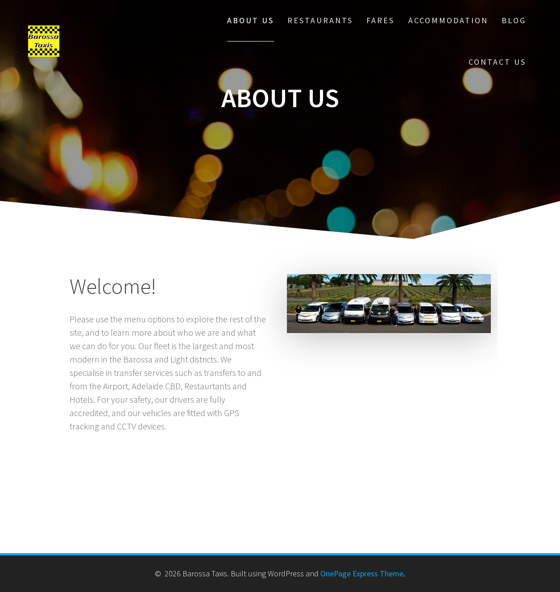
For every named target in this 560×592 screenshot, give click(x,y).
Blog (514, 20)
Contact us (497, 62)
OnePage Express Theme (361, 573)
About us (250, 20)
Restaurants (320, 20)
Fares (380, 20)
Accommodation (448, 20)
